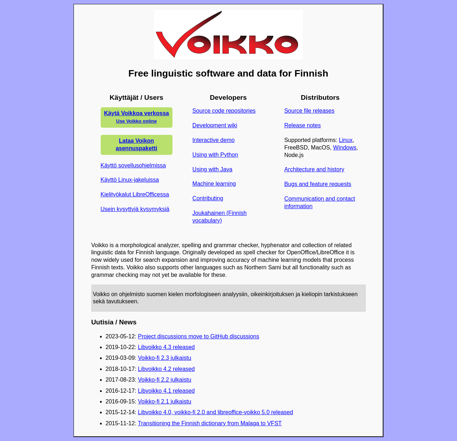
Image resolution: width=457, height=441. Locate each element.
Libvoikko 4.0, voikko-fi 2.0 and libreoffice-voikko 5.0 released (215, 412)
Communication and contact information (319, 202)
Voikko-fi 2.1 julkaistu (164, 401)
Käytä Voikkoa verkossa (136, 117)
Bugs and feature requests (317, 184)
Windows (344, 147)
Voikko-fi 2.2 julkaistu (164, 380)
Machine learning (214, 184)
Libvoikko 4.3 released (166, 347)
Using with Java (212, 169)
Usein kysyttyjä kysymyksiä (135, 209)
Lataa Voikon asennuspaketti (136, 144)
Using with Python (215, 155)
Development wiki (214, 125)
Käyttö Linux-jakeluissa (130, 180)
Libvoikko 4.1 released (166, 391)
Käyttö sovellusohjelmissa (133, 165)
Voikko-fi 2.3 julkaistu (164, 358)
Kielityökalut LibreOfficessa (135, 194)
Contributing (207, 198)
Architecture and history (314, 169)
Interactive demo (213, 140)
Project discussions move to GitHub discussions (198, 336)
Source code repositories (224, 111)
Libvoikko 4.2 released (166, 369)
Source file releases (309, 111)
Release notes (302, 125)
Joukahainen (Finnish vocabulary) (219, 217)
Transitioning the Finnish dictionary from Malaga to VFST (210, 423)
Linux (345, 140)
